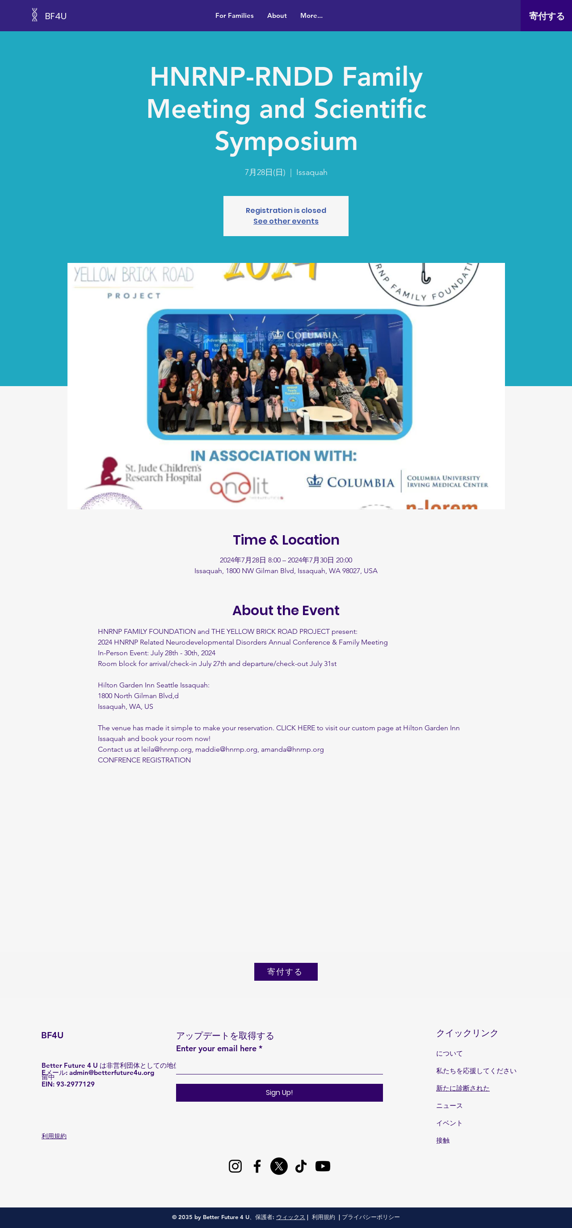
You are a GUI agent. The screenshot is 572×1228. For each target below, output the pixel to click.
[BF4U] (85, 15)
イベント (449, 1123)
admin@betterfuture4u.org (111, 1072)
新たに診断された (463, 1088)
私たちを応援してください (476, 1070)
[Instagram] (235, 1166)
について (449, 1053)
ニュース (449, 1105)
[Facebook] (257, 1166)
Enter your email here (216, 1049)
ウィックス (290, 1216)
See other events (286, 221)
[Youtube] (323, 1166)
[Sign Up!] (279, 1093)
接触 (443, 1140)
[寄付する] (547, 16)
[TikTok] (301, 1166)
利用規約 (323, 1216)
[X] (279, 1166)
